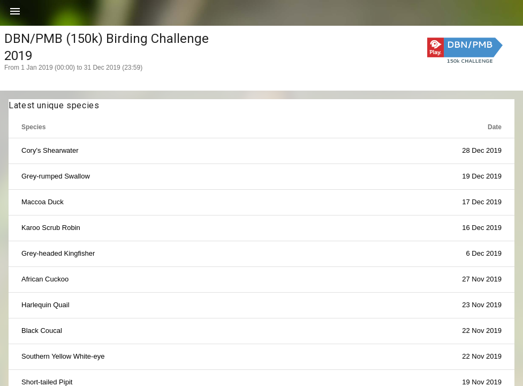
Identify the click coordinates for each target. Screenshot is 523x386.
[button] (15, 15)
